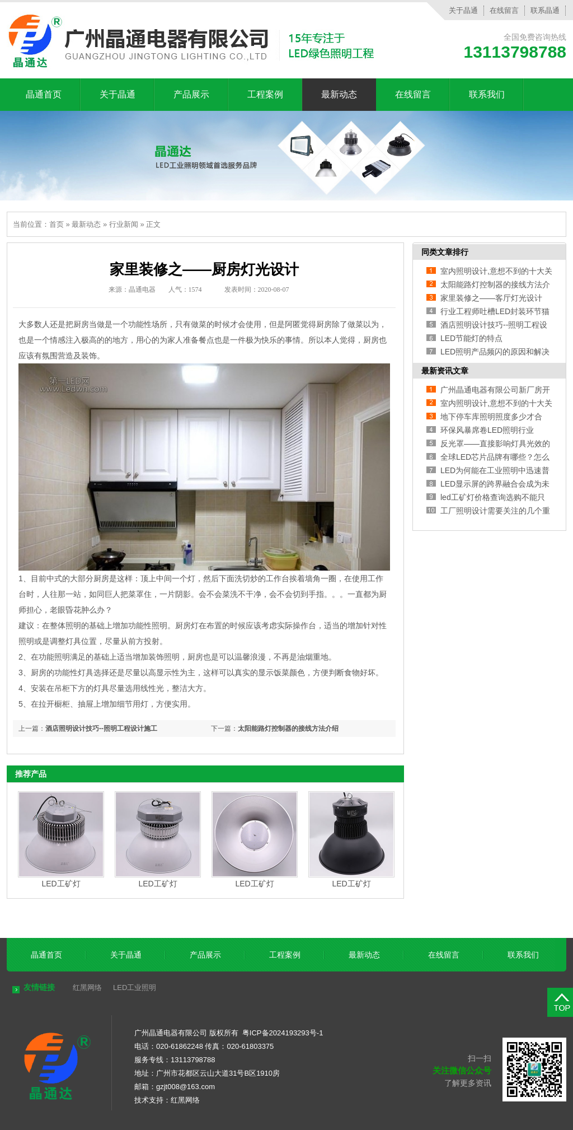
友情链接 (39, 987)
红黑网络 (87, 987)
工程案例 (265, 94)
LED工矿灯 (60, 883)
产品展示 (191, 94)
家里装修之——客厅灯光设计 (491, 297)
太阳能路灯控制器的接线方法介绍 (288, 728)
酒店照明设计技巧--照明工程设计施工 (101, 728)
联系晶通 (545, 10)
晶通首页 (44, 94)
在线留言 (504, 10)
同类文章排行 (444, 252)
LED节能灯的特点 (471, 338)
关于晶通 (463, 10)
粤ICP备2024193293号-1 (282, 1033)
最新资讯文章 (444, 370)
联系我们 (487, 94)
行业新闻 (123, 224)
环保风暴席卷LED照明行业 (487, 430)
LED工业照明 (134, 987)
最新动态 (339, 94)
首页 (56, 224)
